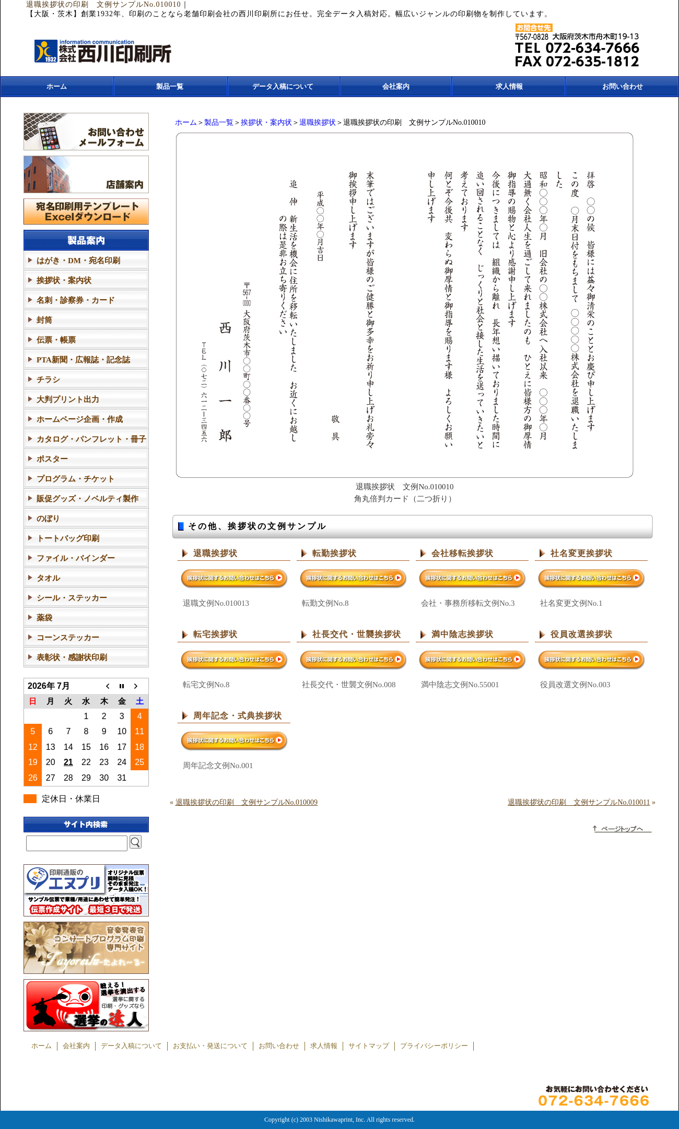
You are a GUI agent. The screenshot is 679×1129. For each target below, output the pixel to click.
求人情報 (509, 86)
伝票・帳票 (56, 340)
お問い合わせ (622, 86)
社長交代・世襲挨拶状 (356, 634)
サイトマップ (368, 1046)
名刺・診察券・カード (76, 300)
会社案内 (395, 86)
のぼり (48, 518)
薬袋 (44, 618)
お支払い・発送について (210, 1046)
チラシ (48, 379)
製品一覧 (169, 86)
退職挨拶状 (317, 122)
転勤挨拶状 (334, 553)
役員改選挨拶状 (582, 634)
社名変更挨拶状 (582, 553)
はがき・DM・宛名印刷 (78, 260)
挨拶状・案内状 (266, 122)
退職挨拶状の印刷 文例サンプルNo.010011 (579, 802)
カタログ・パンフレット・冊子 (91, 439)
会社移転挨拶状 (462, 553)
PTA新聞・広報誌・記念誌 (83, 360)
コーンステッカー (68, 637)
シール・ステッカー (72, 598)
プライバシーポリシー (434, 1046)
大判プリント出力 (68, 399)
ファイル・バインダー (76, 558)
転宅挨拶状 (215, 634)
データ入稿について (282, 86)
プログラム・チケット (76, 479)
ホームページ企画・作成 (80, 419)
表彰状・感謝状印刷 (72, 657)
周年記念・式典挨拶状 (237, 715)
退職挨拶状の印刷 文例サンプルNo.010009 (246, 802)
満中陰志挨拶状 (462, 634)
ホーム (56, 86)
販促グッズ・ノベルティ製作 (87, 499)
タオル (48, 578)
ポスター (52, 459)
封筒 (44, 320)
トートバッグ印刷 (68, 538)
